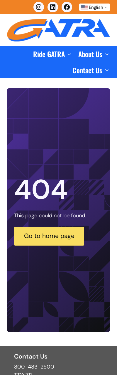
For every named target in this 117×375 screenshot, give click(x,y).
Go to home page (49, 236)
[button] (52, 54)
